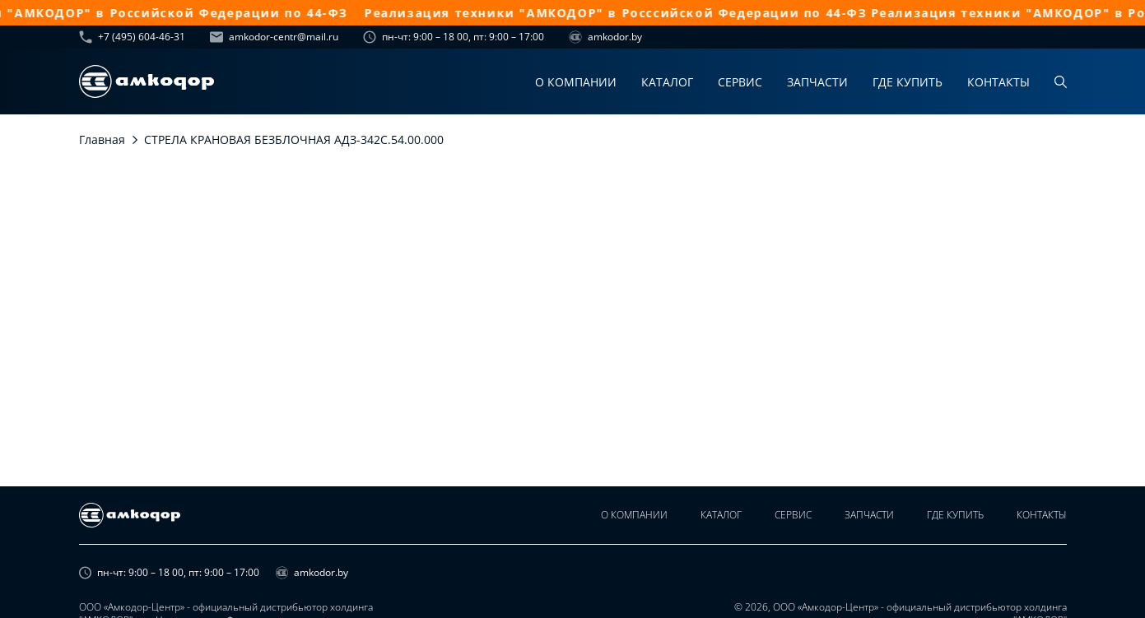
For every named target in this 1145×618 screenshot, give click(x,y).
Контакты (998, 82)
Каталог (667, 82)
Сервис (740, 82)
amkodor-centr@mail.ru (274, 37)
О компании (576, 82)
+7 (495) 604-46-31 (132, 37)
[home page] (146, 81)
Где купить (908, 82)
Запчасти (817, 82)
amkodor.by (605, 37)
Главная (102, 139)
